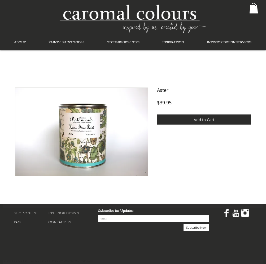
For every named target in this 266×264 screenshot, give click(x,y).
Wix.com (87, 260)
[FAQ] (31, 222)
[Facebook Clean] (226, 213)
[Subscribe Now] (196, 227)
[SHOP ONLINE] (31, 213)
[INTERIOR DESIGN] (65, 213)
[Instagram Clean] (245, 213)
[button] (253, 8)
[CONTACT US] (65, 222)
